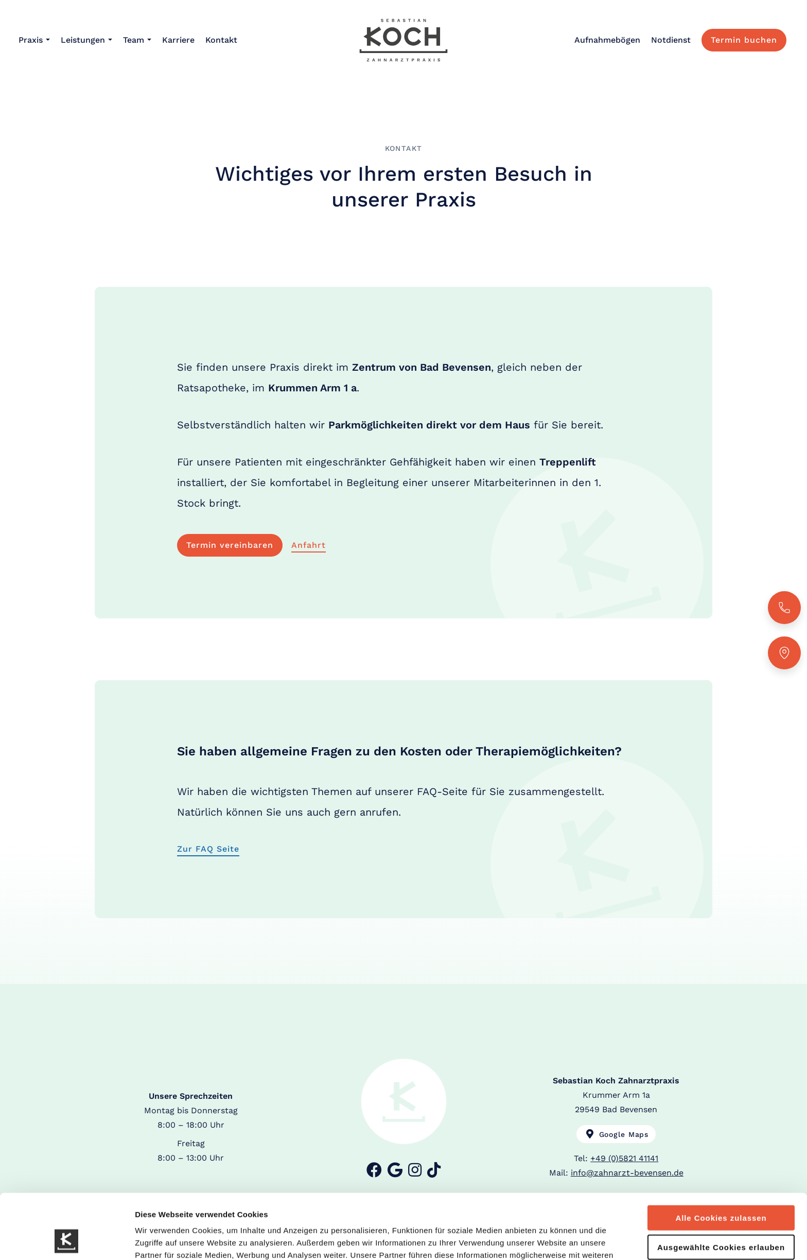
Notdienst (671, 40)
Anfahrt (308, 545)
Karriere (178, 40)
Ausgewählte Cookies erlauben (721, 1186)
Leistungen (83, 40)
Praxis (31, 40)
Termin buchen (744, 40)
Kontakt (221, 40)
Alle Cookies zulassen (720, 1156)
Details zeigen (547, 1239)
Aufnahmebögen (607, 40)
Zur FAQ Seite (208, 849)
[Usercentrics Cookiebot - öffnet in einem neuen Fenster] (67, 1240)
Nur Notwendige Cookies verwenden (721, 1219)
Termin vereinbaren (229, 545)
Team (133, 40)
